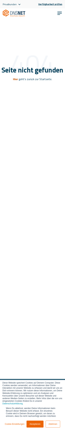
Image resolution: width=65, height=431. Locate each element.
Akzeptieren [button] (34, 424)
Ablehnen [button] (53, 424)
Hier (15, 79)
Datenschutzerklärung (12, 403)
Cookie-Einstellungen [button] (14, 424)
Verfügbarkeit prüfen (50, 4)
